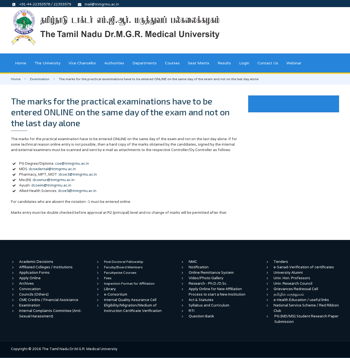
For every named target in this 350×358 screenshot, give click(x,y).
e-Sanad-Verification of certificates (304, 267)
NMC (193, 261)
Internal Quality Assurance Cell (130, 299)
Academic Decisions (36, 261)
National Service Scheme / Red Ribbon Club (306, 308)
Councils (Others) (34, 294)
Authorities (114, 63)
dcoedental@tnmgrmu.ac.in (52, 169)
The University (47, 63)
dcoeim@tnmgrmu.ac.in (51, 185)
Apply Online (30, 278)
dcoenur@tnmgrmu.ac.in (54, 180)
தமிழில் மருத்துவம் (289, 294)
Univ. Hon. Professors (292, 278)
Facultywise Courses (120, 272)
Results (224, 63)
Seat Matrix (198, 63)
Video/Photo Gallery (206, 278)
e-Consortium (115, 294)
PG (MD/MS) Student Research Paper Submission (306, 319)
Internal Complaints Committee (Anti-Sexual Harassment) (50, 313)
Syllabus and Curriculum (209, 305)
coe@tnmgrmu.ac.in (72, 163)
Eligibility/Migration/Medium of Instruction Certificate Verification (133, 308)
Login (244, 63)
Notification (199, 267)
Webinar (293, 63)
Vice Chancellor (82, 63)
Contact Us (267, 63)
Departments (144, 63)
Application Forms (34, 272)
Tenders (281, 261)
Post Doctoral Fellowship (123, 262)
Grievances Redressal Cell (296, 289)
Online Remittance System (211, 272)
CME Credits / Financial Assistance (48, 299)
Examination (39, 79)
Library (110, 289)
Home (20, 63)
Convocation (30, 289)
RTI (191, 310)
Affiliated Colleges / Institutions (46, 267)
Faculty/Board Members (123, 267)
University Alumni (288, 272)
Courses (172, 63)
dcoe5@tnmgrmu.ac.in (77, 190)
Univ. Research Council (293, 283)
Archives (26, 283)
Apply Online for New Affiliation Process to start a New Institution (217, 292)
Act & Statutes (201, 299)
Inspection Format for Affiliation (129, 283)
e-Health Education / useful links (301, 299)
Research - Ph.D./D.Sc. (208, 283)
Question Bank (201, 316)
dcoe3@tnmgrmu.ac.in (78, 174)
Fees (107, 278)
